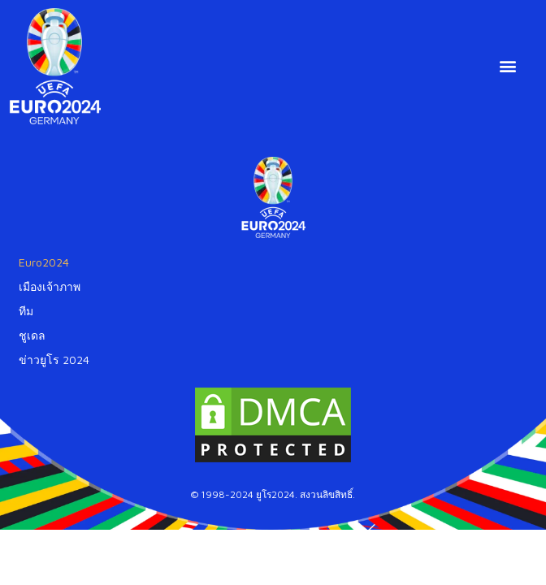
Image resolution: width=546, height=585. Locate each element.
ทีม (26, 311)
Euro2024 (44, 262)
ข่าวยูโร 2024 (54, 359)
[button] (508, 66)
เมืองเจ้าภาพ (49, 286)
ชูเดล (32, 335)
